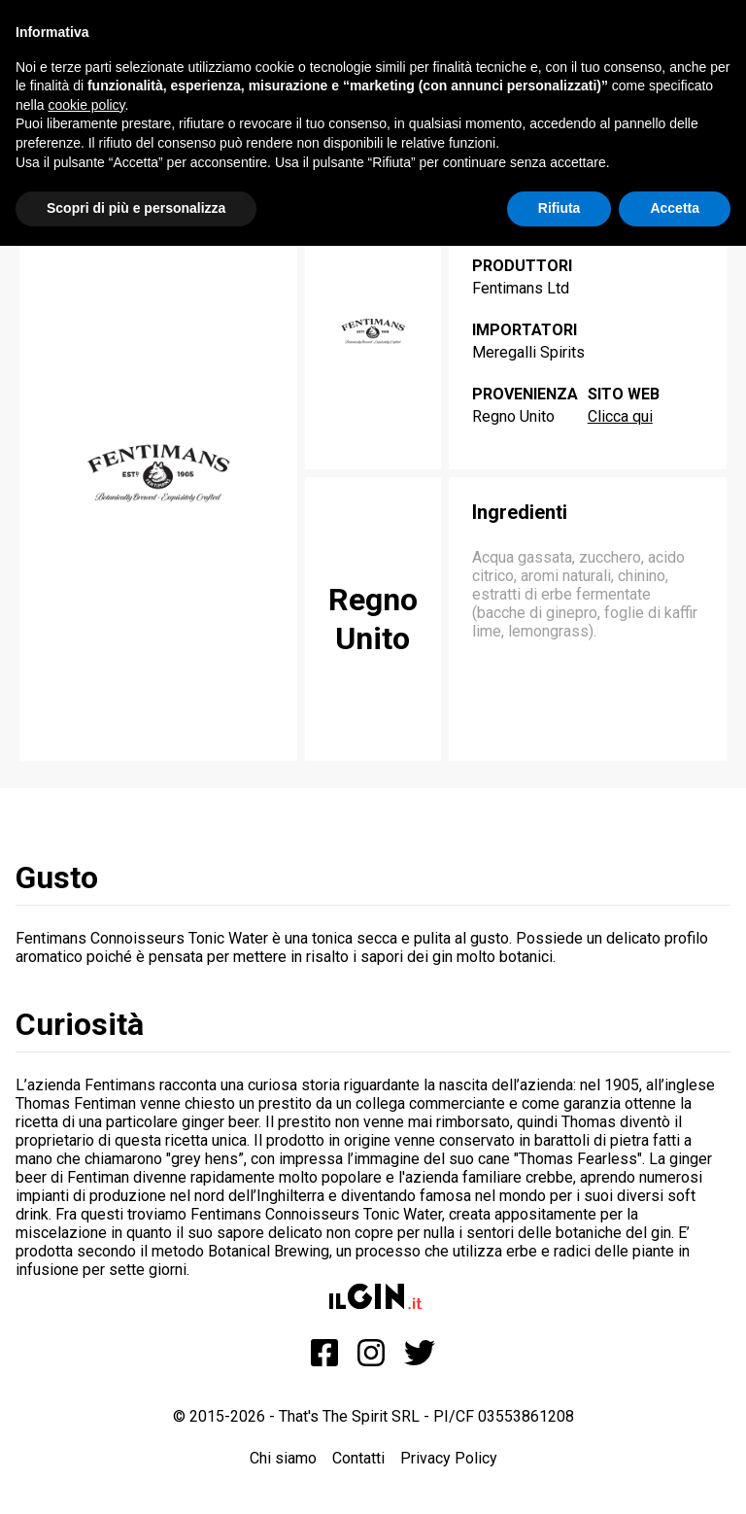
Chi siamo (283, 1458)
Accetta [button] (674, 208)
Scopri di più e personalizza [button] (136, 208)
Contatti (358, 1458)
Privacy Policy (448, 1458)
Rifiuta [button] (559, 208)
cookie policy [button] (86, 105)
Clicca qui (620, 416)
